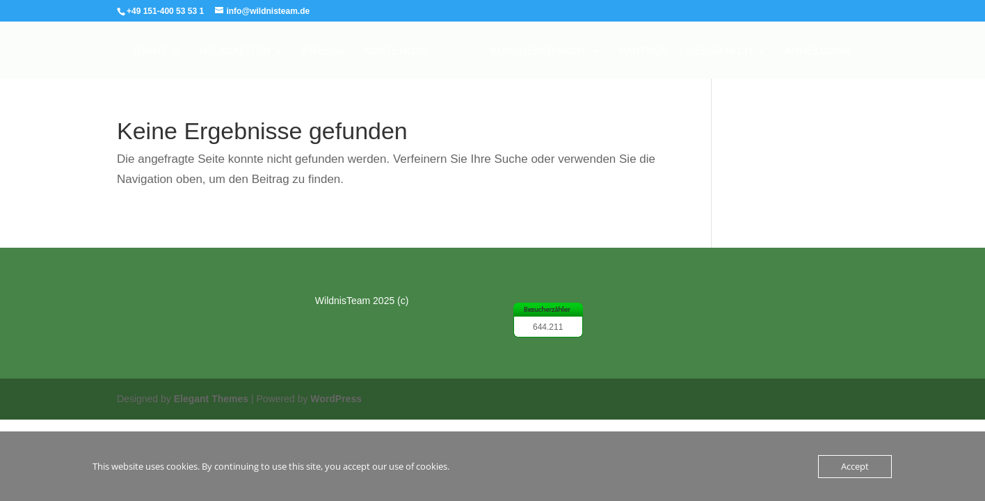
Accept (855, 466)
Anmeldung (818, 51)
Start (150, 51)
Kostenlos (396, 51)
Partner (643, 51)
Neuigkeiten (235, 51)
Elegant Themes (211, 398)
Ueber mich (719, 51)
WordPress (336, 398)
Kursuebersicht (538, 51)
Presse (324, 51)
